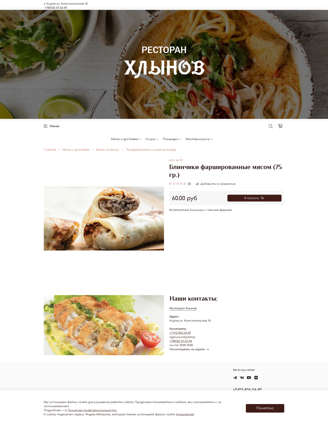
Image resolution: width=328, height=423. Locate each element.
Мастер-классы (199, 139)
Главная (50, 149)
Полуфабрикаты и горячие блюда (151, 149)
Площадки (172, 139)
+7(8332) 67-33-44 (180, 341)
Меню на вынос (107, 149)
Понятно (265, 408)
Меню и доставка (126, 139)
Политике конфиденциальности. (92, 410)
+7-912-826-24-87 (180, 333)
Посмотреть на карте (189, 349)
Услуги (152, 139)
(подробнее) (185, 414)
